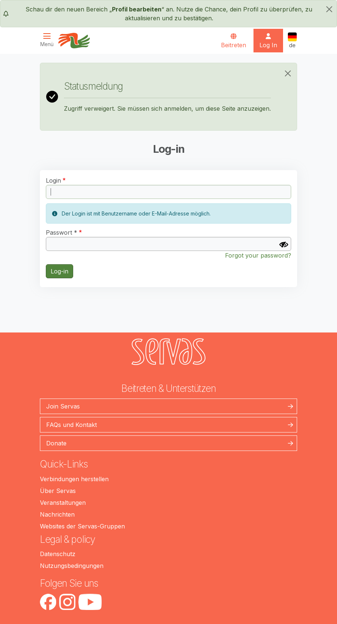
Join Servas (63, 406)
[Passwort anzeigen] (283, 245)
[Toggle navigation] (49, 40)
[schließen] (329, 9)
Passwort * (61, 232)
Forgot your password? (258, 255)
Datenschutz (57, 554)
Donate (56, 443)
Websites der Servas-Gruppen (82, 526)
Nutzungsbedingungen (71, 565)
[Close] (288, 73)
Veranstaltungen (63, 502)
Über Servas (58, 490)
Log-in (59, 271)
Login (53, 180)
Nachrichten (57, 514)
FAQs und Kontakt (71, 424)
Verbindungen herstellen (74, 479)
